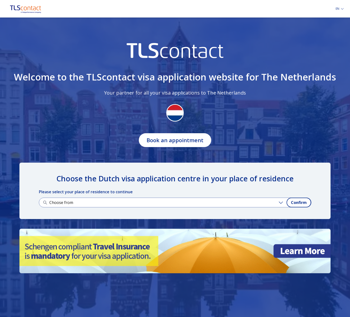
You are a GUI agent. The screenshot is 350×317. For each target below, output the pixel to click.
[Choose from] (167, 202)
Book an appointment (175, 140)
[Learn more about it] (175, 251)
